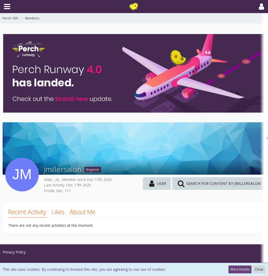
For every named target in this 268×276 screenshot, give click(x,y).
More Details (240, 269)
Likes (58, 212)
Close (259, 269)
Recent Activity (27, 212)
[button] (7, 6)
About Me (82, 212)
